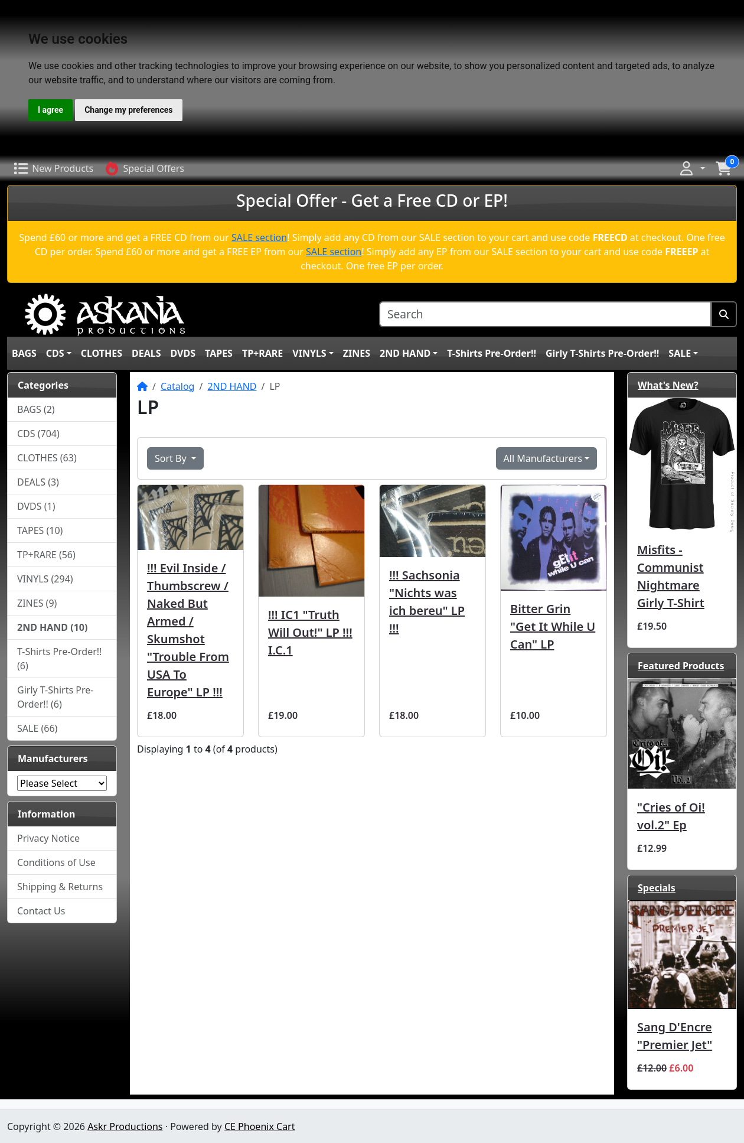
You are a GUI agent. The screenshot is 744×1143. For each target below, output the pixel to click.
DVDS (183, 353)
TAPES (219, 353)
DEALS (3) (38, 482)
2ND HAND (231, 386)
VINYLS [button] (309, 353)
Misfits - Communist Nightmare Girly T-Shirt (670, 576)
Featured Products (681, 665)
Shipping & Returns (60, 886)
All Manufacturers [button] (543, 458)
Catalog (178, 386)
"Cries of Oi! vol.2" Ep (671, 816)
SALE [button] (679, 353)
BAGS (24, 353)
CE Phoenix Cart (259, 1126)
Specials (657, 887)
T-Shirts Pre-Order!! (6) (59, 658)
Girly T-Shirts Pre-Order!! (602, 353)
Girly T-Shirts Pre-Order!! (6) (55, 697)
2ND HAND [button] (405, 353)
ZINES (356, 353)
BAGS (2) (36, 409)
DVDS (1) (36, 506)
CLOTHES (101, 353)
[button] (691, 168)
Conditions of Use (56, 862)
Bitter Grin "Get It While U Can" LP (552, 626)
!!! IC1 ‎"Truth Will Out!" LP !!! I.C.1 (310, 632)
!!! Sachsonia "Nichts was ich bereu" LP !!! (427, 601)
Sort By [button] (172, 458)
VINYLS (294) (45, 578)
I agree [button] (50, 110)
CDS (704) (38, 433)
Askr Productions (124, 1126)
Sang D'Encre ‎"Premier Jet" (674, 1036)
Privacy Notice (48, 838)
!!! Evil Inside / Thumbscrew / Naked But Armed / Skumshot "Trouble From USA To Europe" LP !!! (188, 630)
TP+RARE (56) (46, 554)
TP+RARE (262, 353)
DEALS (146, 353)
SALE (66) (37, 728)
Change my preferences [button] (128, 110)
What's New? (668, 385)
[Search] (545, 314)
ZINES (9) (37, 603)
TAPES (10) (40, 530)
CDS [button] (55, 353)
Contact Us (41, 910)
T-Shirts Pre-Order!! (491, 353)
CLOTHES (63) (47, 457)
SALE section (259, 237)
